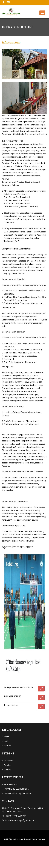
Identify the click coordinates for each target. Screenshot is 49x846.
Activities (7, 765)
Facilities (7, 745)
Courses (7, 769)
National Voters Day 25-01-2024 (17, 793)
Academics (8, 760)
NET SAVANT (40, 839)
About (6, 736)
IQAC (6, 741)
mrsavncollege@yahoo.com (21, 820)
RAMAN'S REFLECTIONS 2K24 (17, 789)
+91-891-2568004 (17, 815)
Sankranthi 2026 (11, 784)
